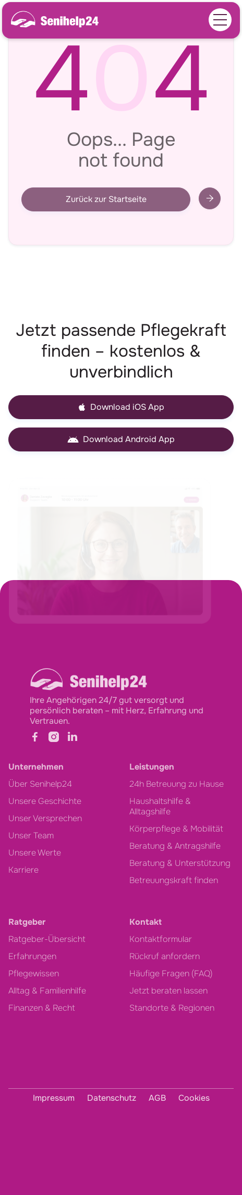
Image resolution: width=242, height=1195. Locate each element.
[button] (220, 19)
